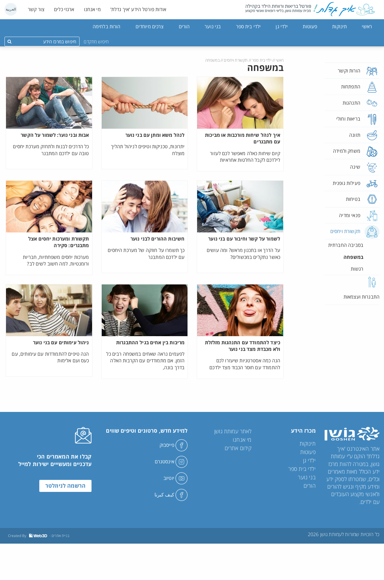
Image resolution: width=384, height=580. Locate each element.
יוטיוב (176, 478)
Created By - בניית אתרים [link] (38, 535)
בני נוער (213, 26)
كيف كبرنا (171, 494)
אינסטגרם (171, 461)
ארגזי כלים (64, 9)
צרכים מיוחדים (150, 26)
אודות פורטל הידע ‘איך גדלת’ (138, 9)
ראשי (367, 26)
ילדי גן (282, 26)
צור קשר (36, 9)
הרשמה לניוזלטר (65, 486)
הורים (184, 26)
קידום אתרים (238, 448)
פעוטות (310, 26)
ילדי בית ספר (248, 26)
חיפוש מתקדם (96, 41)
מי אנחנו (92, 9)
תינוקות (339, 26)
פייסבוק (174, 445)
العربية (11, 9)
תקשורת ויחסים (236, 60)
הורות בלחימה (107, 26)
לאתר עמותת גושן (232, 431)
